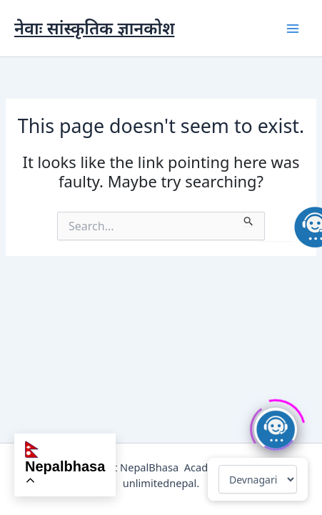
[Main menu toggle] (293, 29)
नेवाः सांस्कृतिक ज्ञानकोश (94, 27)
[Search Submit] (248, 219)
